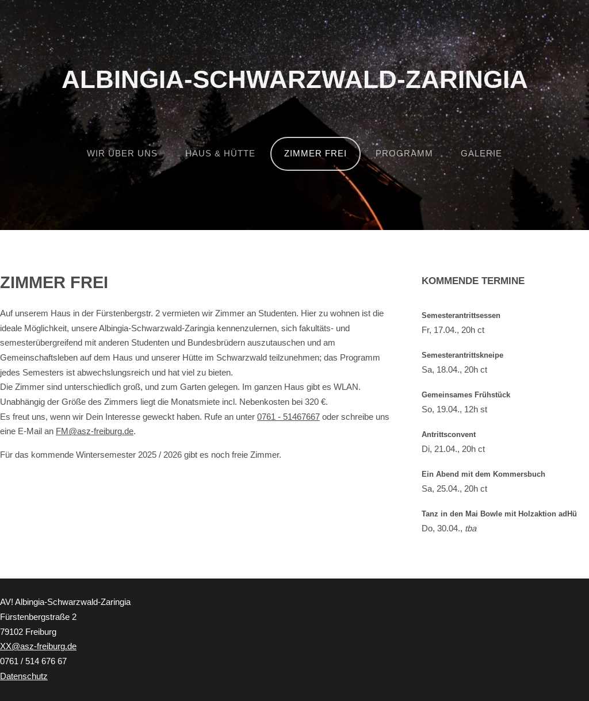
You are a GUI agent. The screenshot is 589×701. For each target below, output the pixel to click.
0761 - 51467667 (288, 417)
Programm (404, 153)
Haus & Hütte (220, 153)
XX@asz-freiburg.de (38, 646)
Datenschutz (24, 676)
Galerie (481, 153)
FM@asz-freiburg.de (94, 431)
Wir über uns (122, 153)
